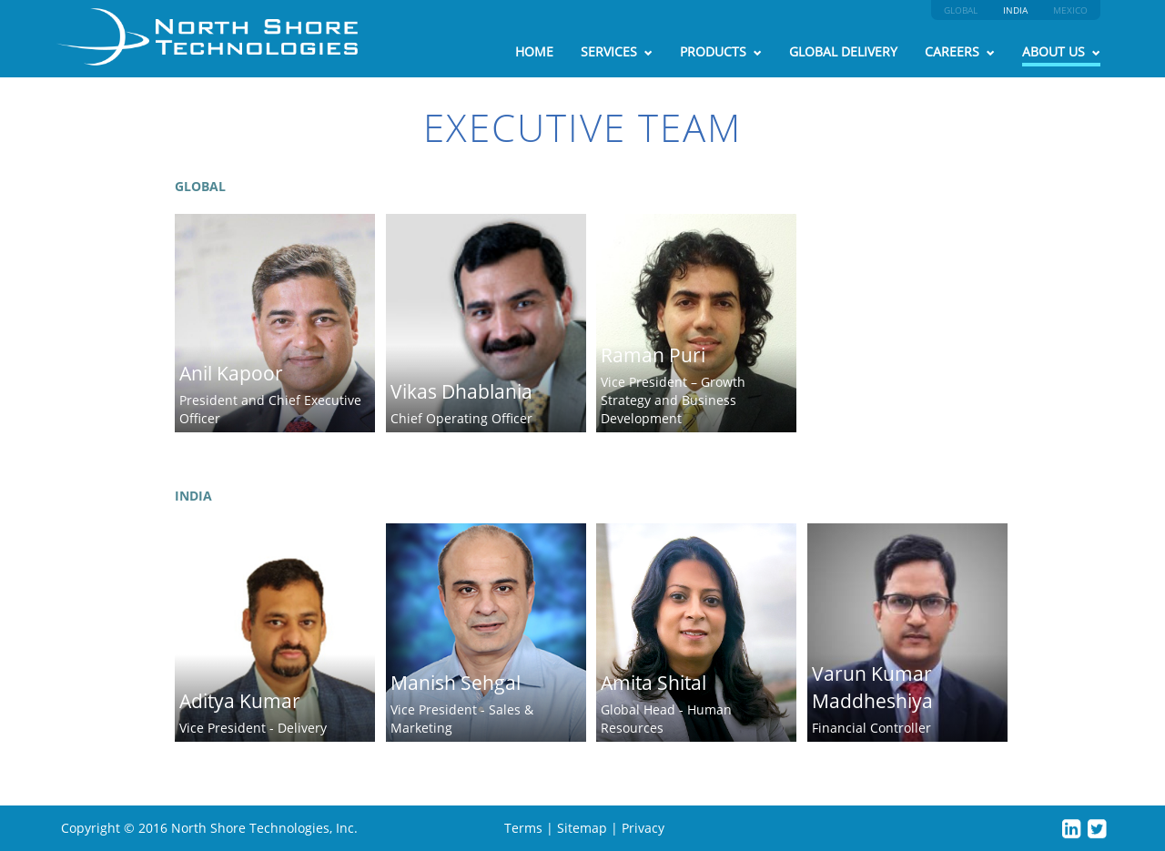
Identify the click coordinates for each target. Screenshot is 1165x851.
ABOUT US (1061, 51)
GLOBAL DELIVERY (843, 51)
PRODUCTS (721, 51)
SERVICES (617, 51)
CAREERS (960, 51)
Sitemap (582, 827)
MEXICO (1070, 10)
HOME (534, 51)
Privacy (643, 827)
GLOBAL (961, 10)
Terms (523, 827)
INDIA (1015, 10)
